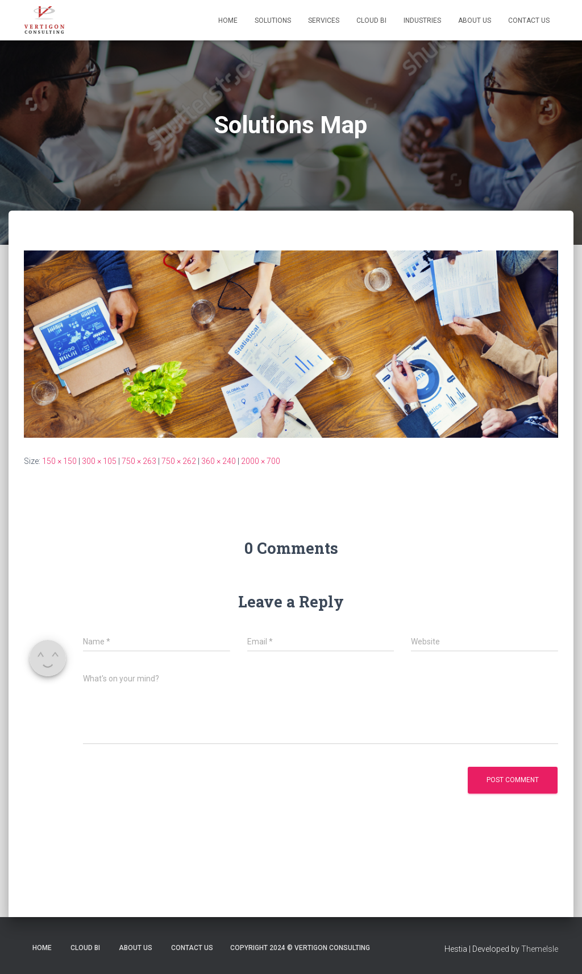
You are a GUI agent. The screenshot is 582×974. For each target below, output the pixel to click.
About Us (474, 20)
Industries (422, 20)
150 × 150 (59, 461)
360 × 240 (218, 461)
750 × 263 (139, 461)
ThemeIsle (539, 949)
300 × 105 (99, 461)
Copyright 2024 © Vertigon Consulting (300, 948)
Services (323, 20)
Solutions (273, 20)
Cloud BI (371, 20)
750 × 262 (178, 461)
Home (228, 20)
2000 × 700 (260, 461)
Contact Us (529, 20)
